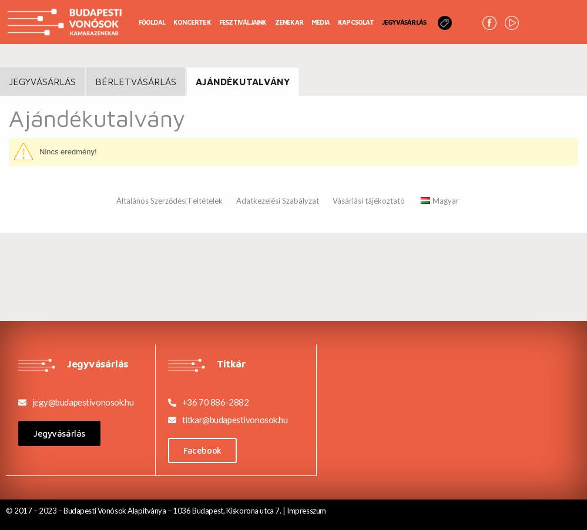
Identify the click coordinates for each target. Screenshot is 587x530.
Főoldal (152, 22)
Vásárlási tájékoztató (369, 200)
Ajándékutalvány (243, 81)
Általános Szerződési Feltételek (169, 200)
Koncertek (192, 22)
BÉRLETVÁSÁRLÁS (135, 81)
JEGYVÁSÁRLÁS (42, 81)
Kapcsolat (356, 22)
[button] (59, 433)
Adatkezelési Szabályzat (277, 200)
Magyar (440, 200)
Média (320, 22)
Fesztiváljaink (243, 22)
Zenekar (289, 22)
